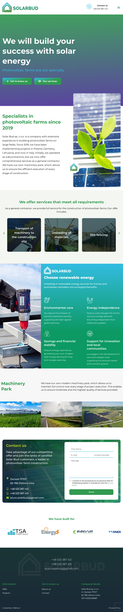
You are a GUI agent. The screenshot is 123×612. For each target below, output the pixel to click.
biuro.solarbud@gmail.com (61, 568)
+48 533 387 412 (62, 559)
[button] (119, 7)
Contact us (102, 5)
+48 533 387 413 (62, 564)
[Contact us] (89, 6)
